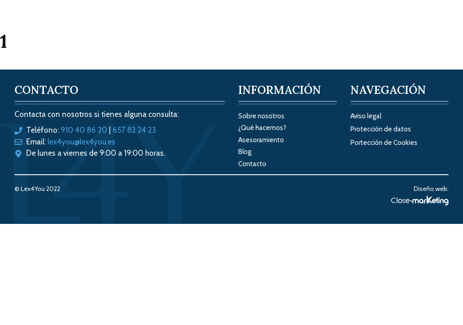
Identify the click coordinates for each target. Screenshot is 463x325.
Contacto (423, 27)
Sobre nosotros (325, 27)
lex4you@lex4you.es (81, 141)
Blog (379, 27)
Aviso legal (365, 116)
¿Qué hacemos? (262, 128)
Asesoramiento (261, 140)
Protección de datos (380, 129)
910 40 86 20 (84, 130)
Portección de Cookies (383, 143)
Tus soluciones (250, 27)
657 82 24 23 (134, 130)
